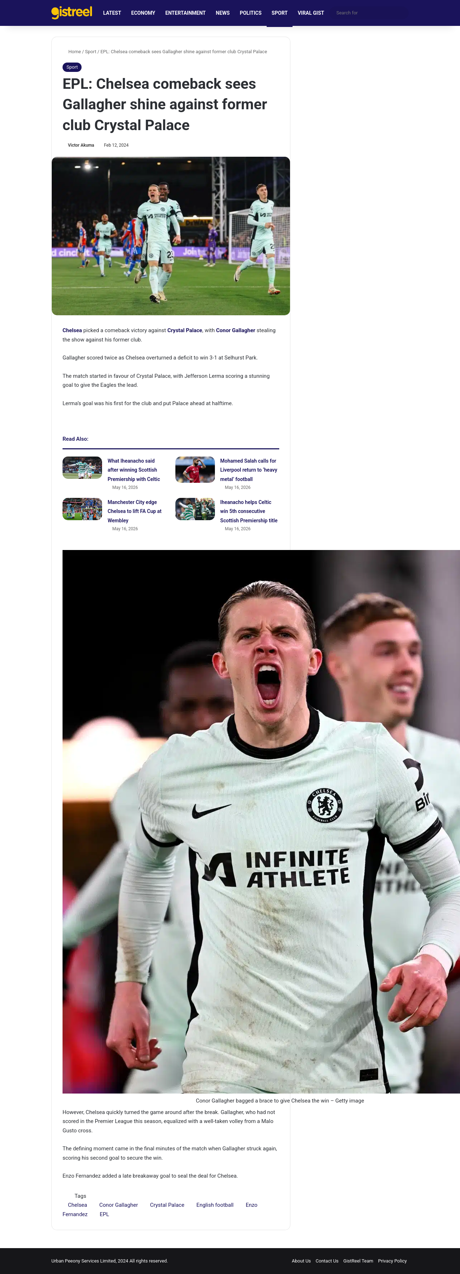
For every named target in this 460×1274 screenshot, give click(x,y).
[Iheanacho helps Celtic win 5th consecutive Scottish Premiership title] (195, 509)
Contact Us (327, 1261)
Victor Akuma (81, 145)
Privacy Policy (392, 1261)
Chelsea (77, 1205)
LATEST (112, 13)
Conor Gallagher (118, 1205)
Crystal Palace (167, 1205)
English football (215, 1205)
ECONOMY (143, 13)
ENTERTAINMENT (185, 13)
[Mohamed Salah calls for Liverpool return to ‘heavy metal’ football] (195, 470)
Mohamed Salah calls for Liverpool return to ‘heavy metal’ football (248, 470)
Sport (90, 51)
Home (72, 51)
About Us (301, 1261)
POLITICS (251, 13)
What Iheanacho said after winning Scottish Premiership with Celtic (133, 470)
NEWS (223, 13)
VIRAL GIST (311, 13)
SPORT (280, 13)
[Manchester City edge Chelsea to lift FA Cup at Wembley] (82, 509)
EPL (104, 1214)
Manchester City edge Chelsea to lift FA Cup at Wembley (134, 511)
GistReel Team (358, 1261)
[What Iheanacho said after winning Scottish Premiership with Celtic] (82, 468)
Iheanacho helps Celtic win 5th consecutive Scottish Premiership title (248, 511)
